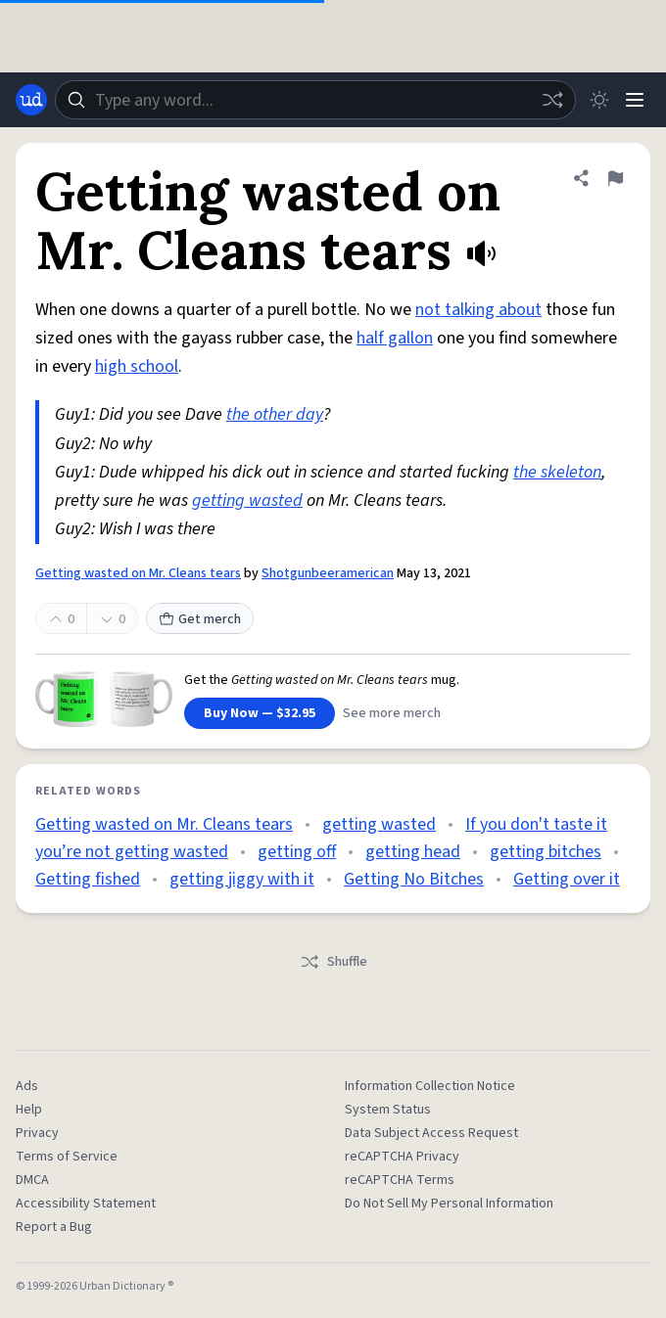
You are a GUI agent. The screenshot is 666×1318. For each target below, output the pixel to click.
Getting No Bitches (414, 879)
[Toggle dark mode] (599, 99)
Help (29, 1109)
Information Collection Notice (430, 1086)
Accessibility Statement (86, 1203)
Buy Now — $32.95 (259, 713)
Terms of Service (67, 1156)
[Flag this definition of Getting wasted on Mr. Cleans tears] (615, 178)
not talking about (478, 309)
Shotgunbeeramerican (328, 573)
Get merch (200, 619)
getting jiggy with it (241, 879)
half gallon (395, 338)
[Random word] (552, 100)
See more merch (392, 713)
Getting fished (87, 879)
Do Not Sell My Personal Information (449, 1203)
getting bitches (545, 852)
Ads (27, 1086)
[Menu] (634, 99)
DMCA (32, 1180)
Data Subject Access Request (431, 1133)
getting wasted (247, 500)
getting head (412, 852)
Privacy (37, 1133)
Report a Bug (54, 1227)
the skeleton (557, 472)
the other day (274, 414)
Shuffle (333, 962)
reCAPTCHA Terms (399, 1180)
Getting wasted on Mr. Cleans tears (138, 573)
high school (136, 366)
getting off (297, 852)
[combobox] (315, 99)
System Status (388, 1109)
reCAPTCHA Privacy (402, 1156)
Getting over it (566, 879)
